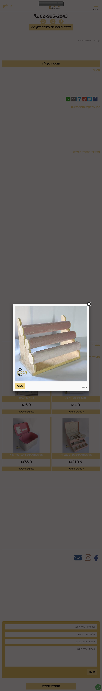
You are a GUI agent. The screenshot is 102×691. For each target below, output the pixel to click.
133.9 (84, 387)
